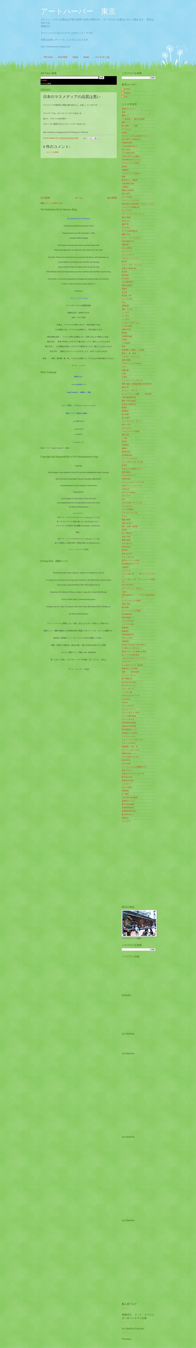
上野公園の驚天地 (129, 397)
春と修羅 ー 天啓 (130, 126)
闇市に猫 (125, 435)
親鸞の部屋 (126, 540)
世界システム (127, 770)
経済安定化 (126, 760)
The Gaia (48, 57)
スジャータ (126, 571)
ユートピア (126, 821)
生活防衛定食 (127, 455)
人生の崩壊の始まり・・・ (132, 146)
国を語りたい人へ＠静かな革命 (134, 651)
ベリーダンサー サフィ (131, 421)
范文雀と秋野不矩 (129, 404)
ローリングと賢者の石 (130, 207)
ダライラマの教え (129, 492)
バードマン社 (102, 57)
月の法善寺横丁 (128, 282)
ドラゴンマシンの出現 (130, 163)
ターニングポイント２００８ (133, 482)
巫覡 (123, 346)
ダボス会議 (126, 764)
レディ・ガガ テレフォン (132, 265)
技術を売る (126, 547)
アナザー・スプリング (130, 357)
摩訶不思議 (126, 217)
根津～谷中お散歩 (129, 401)
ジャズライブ (127, 784)
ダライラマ (126, 496)
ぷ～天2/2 (125, 312)
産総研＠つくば (128, 801)
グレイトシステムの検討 (131, 611)
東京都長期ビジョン (130, 729)
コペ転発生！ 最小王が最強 (133, 119)
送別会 (124, 167)
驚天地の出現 (127, 777)
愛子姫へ (125, 550)
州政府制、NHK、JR (130, 747)
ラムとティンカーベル (130, 258)
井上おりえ (126, 221)
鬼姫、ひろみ (127, 309)
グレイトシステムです (130, 750)
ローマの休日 (127, 197)
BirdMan (127, 89)
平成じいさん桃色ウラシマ (132, 469)
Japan (75, 57)
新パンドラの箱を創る (130, 655)
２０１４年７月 (128, 689)
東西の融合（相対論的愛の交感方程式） (137, 384)
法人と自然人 (127, 248)
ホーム (78, 197)
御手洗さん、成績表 (130, 180)
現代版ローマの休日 (130, 733)
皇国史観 (125, 306)
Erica (123, 302)
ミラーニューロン (129, 736)
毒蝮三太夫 (126, 234)
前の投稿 (112, 197)
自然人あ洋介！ (128, 554)
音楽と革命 (126, 537)
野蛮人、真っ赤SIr (129, 353)
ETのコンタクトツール (131, 696)
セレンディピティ (129, 709)
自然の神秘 (126, 360)
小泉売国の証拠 (128, 183)
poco (126, 97)
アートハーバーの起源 (130, 431)
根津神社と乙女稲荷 (130, 668)
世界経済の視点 (128, 781)
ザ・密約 (125, 794)
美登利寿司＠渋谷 (129, 811)
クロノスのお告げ (129, 743)
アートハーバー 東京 (78, 11)
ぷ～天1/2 (125, 319)
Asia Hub (62, 57)
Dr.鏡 (124, 374)
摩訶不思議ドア (128, 618)
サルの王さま (127, 543)
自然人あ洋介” (127, 523)
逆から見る (126, 150)
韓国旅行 (125, 170)
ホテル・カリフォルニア (131, 238)
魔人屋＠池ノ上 (128, 814)
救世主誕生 (126, 472)
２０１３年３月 (128, 557)
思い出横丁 (126, 418)
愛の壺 (124, 262)
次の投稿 (45, 197)
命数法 (124, 289)
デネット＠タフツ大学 (130, 713)
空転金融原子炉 (128, 241)
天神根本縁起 (127, 143)
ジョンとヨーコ (128, 255)
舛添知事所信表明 (129, 723)
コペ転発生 (126, 343)
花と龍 (124, 292)
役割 (123, 177)
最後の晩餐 (126, 520)
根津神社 (125, 411)
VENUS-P (125, 489)
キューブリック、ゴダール (132, 588)
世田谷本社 (126, 452)
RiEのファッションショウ (132, 486)
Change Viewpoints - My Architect (134, 645)
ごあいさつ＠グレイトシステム (134, 658)
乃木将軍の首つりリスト (131, 160)
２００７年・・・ (129, 662)
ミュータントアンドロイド (132, 380)
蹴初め (124, 448)
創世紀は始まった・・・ (131, 753)
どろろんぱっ (127, 129)
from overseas (127, 428)
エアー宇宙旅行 (128, 509)
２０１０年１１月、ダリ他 (132, 462)
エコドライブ (127, 251)
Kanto (86, 57)
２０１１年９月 (128, 719)
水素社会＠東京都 (129, 726)
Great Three (126, 699)
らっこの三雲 (127, 299)
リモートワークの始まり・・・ (134, 173)
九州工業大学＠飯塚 (130, 798)
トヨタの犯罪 (127, 326)
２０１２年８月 (128, 706)
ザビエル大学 (127, 638)
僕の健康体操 (127, 614)
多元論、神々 (127, 295)
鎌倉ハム (125, 115)
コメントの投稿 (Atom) (54, 203)
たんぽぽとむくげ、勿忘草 (132, 665)
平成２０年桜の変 (129, 268)
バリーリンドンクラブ (130, 200)
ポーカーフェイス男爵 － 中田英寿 (137, 394)
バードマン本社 (128, 624)
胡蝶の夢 (125, 245)
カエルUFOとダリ (129, 475)
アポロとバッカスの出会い (132, 363)
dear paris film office (129, 682)
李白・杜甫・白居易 (130, 526)
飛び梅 (124, 333)
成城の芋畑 (126, 329)
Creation (125, 702)
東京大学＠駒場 (128, 804)
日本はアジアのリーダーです (133, 774)
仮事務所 (125, 628)
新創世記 (125, 818)
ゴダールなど (127, 506)
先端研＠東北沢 (128, 808)
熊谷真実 (125, 275)
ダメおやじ (126, 228)
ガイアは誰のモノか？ (130, 757)
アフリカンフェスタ (130, 513)
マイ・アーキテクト (130, 458)
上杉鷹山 (125, 187)
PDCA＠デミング (128, 685)
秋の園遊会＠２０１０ (130, 564)
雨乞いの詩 (126, 425)
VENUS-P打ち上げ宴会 (131, 156)
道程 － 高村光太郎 (130, 672)
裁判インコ (126, 122)
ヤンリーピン (127, 211)
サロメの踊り (127, 787)
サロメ (124, 367)
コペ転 (124, 438)
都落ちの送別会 (128, 190)
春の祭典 (125, 607)
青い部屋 (125, 414)
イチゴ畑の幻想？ (129, 153)
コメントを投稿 (52, 152)
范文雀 (124, 272)
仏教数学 (125, 567)
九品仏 (124, 592)
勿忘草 (124, 133)
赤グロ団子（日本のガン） (132, 139)
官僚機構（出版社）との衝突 (133, 350)
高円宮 (124, 442)
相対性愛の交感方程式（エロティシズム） (138, 204)
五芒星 (124, 530)
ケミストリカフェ (129, 675)
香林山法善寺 (127, 285)
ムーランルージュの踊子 (131, 601)
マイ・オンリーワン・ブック (133, 214)
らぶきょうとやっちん (130, 323)
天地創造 (125, 445)
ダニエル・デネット (130, 391)
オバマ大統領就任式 (130, 231)
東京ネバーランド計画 (130, 560)
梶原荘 (124, 408)
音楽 (123, 112)
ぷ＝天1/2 (125, 316)
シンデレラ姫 (127, 692)
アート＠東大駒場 (129, 716)
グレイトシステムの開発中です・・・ (137, 767)
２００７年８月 (128, 621)
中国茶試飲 (126, 479)
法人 (123, 499)
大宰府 (124, 340)
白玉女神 (125, 278)
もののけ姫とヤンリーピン (132, 503)
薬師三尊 (125, 224)
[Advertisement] (78, 177)
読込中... (125, 1308)
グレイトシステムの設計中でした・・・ (137, 136)
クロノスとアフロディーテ (132, 740)
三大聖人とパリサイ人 (130, 648)
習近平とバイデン (129, 109)
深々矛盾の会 (127, 533)
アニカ (124, 516)
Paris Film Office (128, 585)
